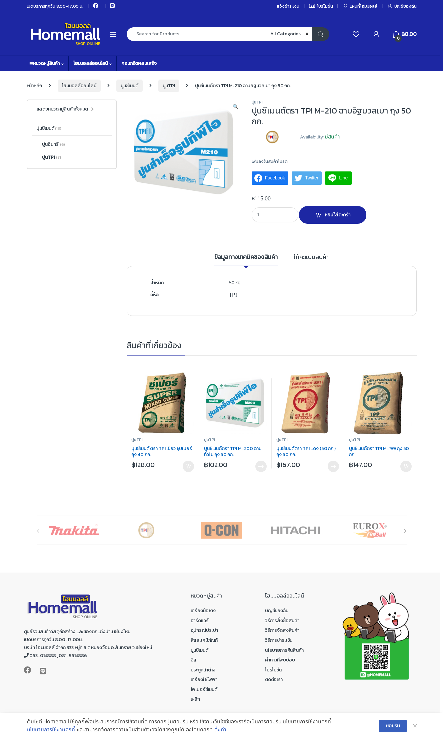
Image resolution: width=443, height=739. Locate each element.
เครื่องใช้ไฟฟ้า (204, 679)
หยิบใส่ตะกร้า (337, 214)
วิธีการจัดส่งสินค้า (282, 630)
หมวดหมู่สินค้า (44, 63)
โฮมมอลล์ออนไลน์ (90, 63)
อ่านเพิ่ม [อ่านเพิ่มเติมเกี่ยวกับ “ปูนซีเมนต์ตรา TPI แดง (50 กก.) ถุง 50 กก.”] (333, 466)
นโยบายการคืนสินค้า (284, 650)
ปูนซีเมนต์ (129, 85)
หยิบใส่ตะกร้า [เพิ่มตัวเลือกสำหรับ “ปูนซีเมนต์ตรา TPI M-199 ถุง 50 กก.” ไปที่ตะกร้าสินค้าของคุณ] (406, 466)
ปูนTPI (169, 85)
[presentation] (405, 531)
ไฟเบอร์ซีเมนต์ (204, 689)
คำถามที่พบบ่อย (280, 659)
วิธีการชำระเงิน (278, 640)
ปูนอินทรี (50, 144)
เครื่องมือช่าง (203, 610)
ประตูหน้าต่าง (203, 669)
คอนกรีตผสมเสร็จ (139, 63)
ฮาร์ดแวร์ (200, 620)
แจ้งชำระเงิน (288, 6)
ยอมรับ (393, 731)
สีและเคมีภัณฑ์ (204, 640)
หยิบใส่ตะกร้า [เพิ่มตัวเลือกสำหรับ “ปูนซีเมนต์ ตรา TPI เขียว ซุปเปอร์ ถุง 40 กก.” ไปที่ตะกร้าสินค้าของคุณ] (188, 466)
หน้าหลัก (34, 85)
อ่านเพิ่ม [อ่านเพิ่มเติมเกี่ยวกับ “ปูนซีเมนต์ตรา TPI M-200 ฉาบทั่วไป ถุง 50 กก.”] (261, 466)
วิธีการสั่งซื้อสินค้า (282, 620)
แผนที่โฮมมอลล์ (360, 6)
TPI (233, 295)
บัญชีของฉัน (402, 6)
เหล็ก (195, 699)
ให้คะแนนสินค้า (311, 257)
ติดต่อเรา (274, 679)
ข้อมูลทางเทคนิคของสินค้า (246, 257)
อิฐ (194, 659)
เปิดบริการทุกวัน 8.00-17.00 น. (55, 6)
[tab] (246, 260)
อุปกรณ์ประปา (204, 630)
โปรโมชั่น (321, 6)
